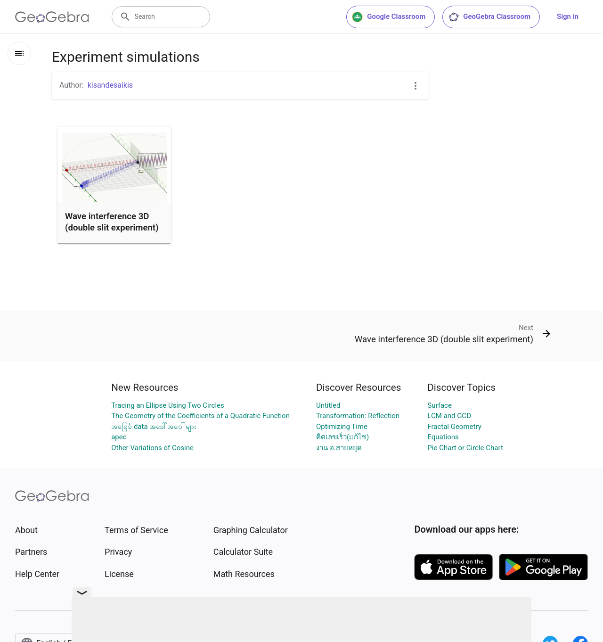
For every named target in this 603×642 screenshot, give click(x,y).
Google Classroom (388, 17)
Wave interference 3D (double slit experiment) (112, 222)
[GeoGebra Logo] (52, 17)
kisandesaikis (110, 85)
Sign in (568, 16)
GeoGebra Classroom (489, 17)
